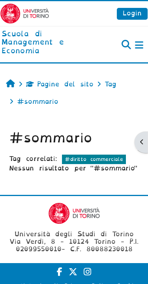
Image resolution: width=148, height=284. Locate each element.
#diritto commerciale (94, 159)
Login (132, 13)
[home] (49, 43)
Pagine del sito (60, 84)
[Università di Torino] (24, 13)
